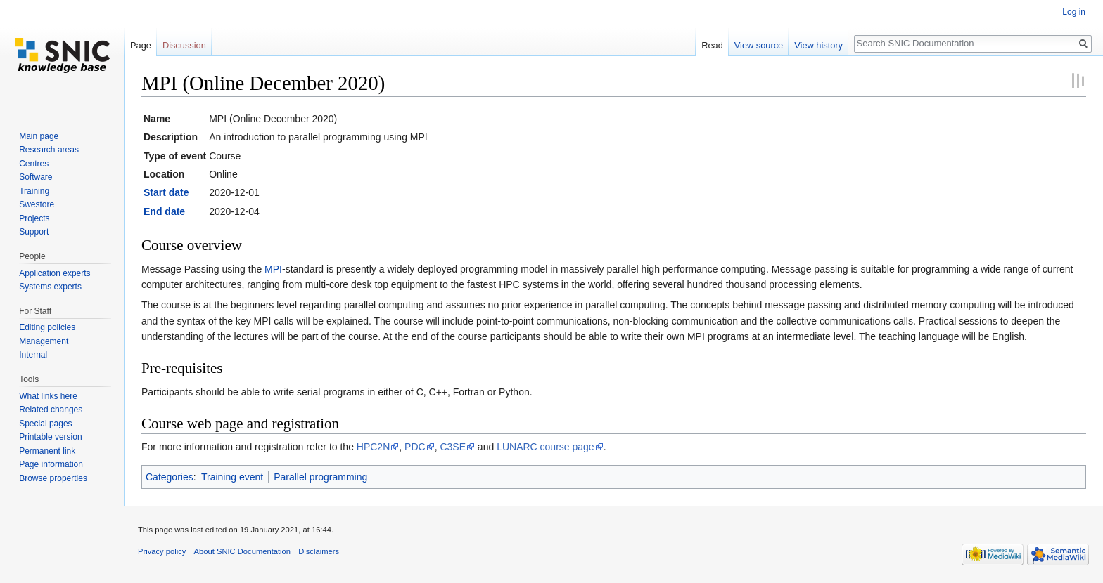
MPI (273, 269)
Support (34, 232)
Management (43, 341)
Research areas (49, 150)
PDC (415, 446)
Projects (34, 218)
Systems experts (50, 287)
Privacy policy (162, 551)
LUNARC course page (545, 446)
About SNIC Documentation (242, 551)
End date (164, 211)
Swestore (36, 204)
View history (818, 45)
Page (140, 45)
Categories (169, 477)
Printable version (50, 437)
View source (758, 45)
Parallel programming (320, 477)
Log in (1073, 12)
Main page (38, 136)
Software (35, 177)
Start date (166, 192)
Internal (33, 355)
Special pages (45, 423)
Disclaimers (318, 551)
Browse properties (53, 478)
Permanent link (47, 451)
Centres (34, 164)
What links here (48, 396)
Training (34, 191)
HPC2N (373, 446)
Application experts (54, 273)
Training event (232, 477)
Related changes (50, 409)
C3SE (453, 446)
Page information (51, 464)
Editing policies (47, 327)
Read (712, 45)
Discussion (184, 45)
